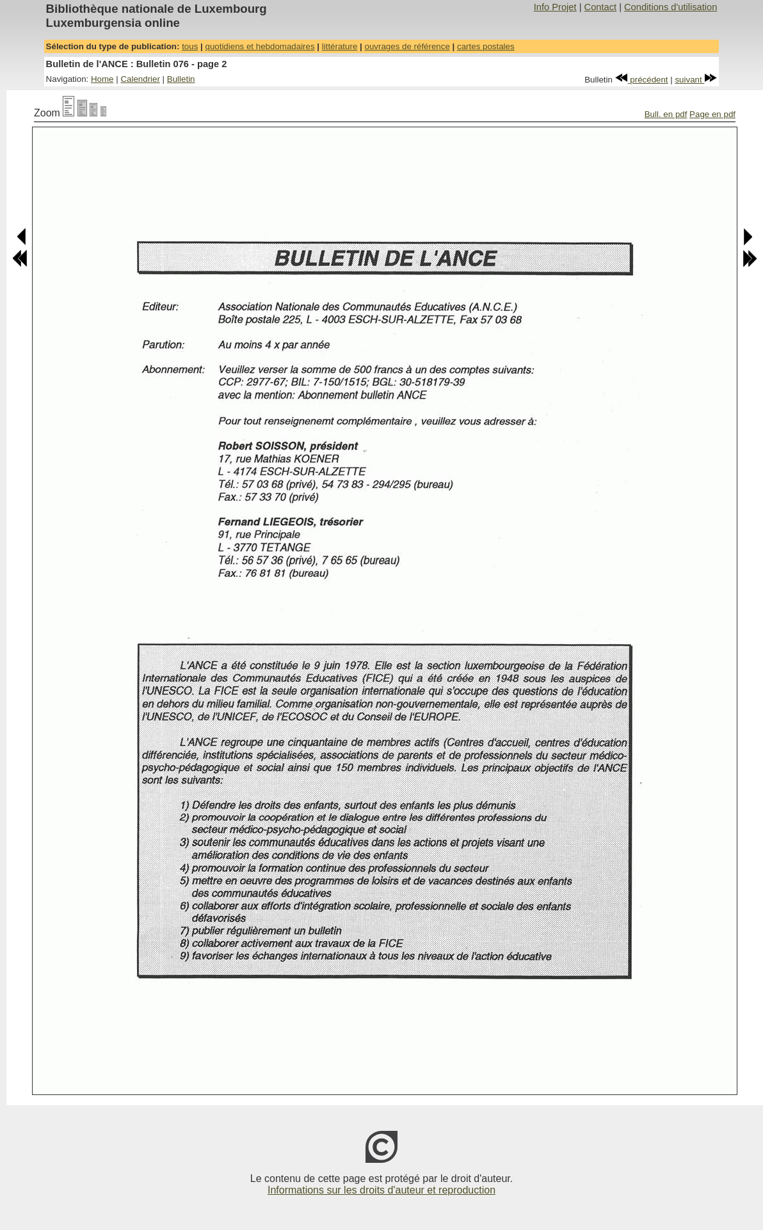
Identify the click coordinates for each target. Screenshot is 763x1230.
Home (102, 79)
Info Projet (555, 7)
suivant (696, 79)
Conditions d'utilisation (670, 7)
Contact (600, 7)
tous (190, 46)
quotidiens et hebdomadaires (259, 46)
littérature (340, 46)
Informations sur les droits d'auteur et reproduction (381, 1190)
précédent (641, 79)
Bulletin (181, 79)
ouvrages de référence (406, 46)
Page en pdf (712, 114)
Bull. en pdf (666, 114)
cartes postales (486, 46)
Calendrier (140, 79)
